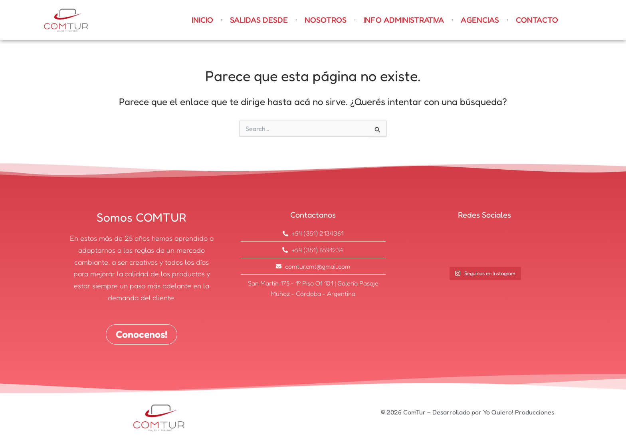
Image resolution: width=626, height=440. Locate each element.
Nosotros (326, 20)
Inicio (202, 20)
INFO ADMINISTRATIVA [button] (403, 20)
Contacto (537, 20)
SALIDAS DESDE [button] (259, 20)
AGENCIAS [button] (480, 20)
